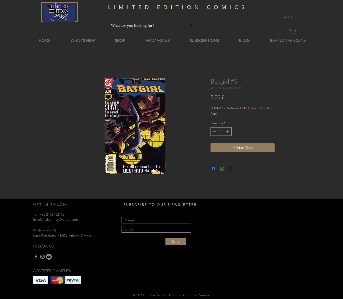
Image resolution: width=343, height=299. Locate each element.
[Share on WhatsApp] (222, 168)
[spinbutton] (221, 132)
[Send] (175, 241)
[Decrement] (214, 132)
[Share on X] (231, 168)
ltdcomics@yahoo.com (61, 219)
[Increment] (228, 132)
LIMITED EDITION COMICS (178, 7)
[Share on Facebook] (213, 168)
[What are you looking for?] (145, 26)
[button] (292, 30)
